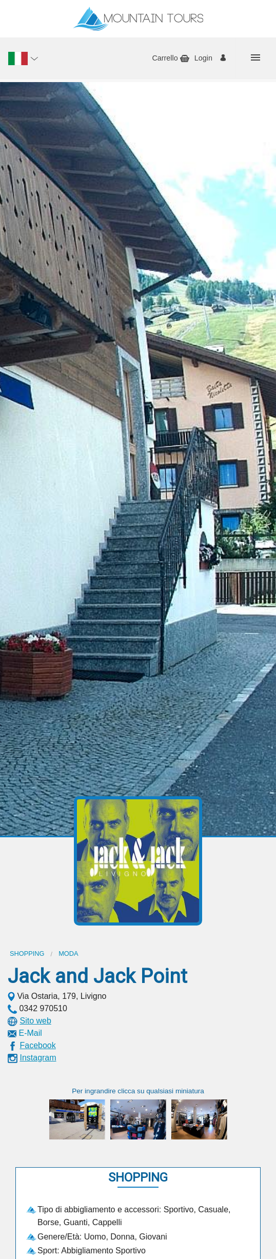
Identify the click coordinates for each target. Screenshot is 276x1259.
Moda (68, 953)
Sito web (35, 1020)
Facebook (37, 1045)
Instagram (37, 1057)
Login (203, 58)
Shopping (27, 953)
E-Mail (30, 1033)
